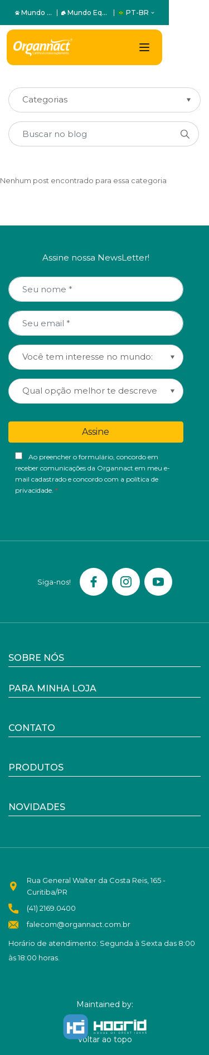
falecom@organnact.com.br (78, 924)
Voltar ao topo (104, 1039)
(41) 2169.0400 (51, 908)
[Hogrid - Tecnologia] (105, 1026)
